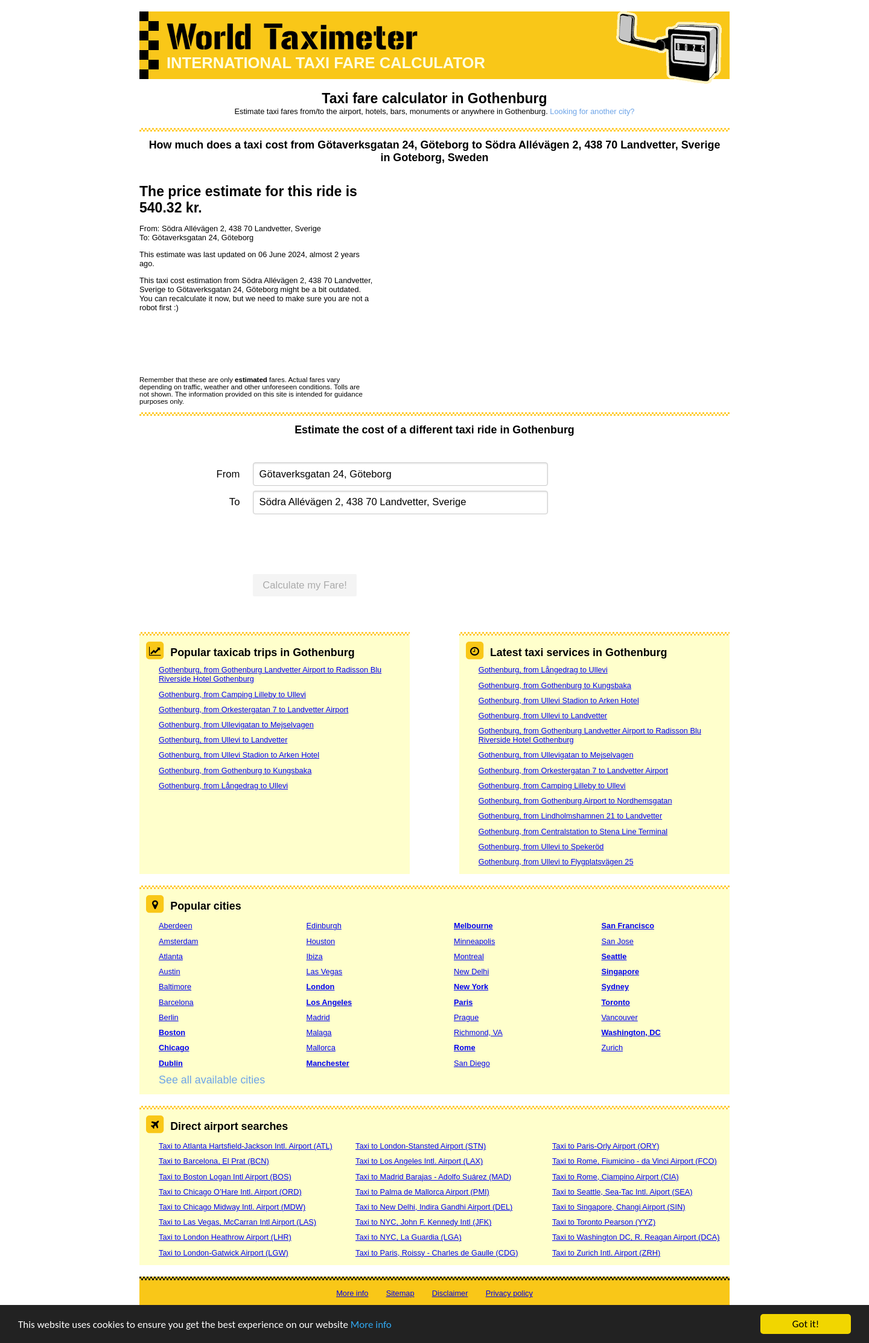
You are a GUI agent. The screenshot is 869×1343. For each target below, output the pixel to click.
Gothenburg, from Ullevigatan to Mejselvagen (236, 724)
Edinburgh (324, 925)
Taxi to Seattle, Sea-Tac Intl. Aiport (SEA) (622, 1191)
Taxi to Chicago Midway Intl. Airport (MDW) (232, 1206)
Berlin (169, 1017)
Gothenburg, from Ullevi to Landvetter (223, 739)
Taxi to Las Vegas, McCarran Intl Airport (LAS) (237, 1222)
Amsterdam (178, 941)
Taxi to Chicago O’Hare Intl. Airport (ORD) (230, 1191)
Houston (321, 941)
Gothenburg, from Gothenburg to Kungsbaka (235, 770)
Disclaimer (450, 1293)
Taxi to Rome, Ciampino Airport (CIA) (615, 1176)
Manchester (328, 1063)
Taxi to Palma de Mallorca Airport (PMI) (422, 1191)
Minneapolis (474, 941)
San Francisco (628, 925)
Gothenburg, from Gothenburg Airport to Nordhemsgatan (575, 800)
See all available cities (212, 1080)
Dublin (171, 1063)
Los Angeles (329, 1002)
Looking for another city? (592, 111)
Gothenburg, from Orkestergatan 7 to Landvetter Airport (253, 709)
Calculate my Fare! (305, 585)
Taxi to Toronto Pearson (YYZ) (603, 1222)
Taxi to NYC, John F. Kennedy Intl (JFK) (423, 1222)
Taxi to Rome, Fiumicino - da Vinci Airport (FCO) (634, 1161)
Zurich (612, 1047)
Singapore (621, 971)
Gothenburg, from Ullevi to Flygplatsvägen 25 (556, 861)
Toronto (616, 1002)
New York (471, 986)
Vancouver (620, 1017)
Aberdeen (176, 925)
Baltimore (175, 986)
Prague (466, 1017)
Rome (465, 1047)
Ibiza (315, 956)
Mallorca (321, 1047)
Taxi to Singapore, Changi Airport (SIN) (619, 1206)
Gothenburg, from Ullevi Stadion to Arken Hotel (239, 754)
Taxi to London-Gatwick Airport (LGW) (223, 1252)
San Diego (472, 1063)
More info (371, 1324)
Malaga (319, 1032)
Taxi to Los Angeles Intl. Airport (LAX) (419, 1161)
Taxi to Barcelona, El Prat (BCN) (214, 1161)
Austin (169, 971)
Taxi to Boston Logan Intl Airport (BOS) (225, 1176)
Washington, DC (631, 1032)
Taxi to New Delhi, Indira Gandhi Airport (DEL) (433, 1206)
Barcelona (176, 1002)
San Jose (618, 941)
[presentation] (231, 343)
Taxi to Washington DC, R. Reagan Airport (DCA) (636, 1237)
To (234, 502)
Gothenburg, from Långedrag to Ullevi (223, 785)
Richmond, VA (478, 1032)
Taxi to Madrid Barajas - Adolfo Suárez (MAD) (433, 1176)
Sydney (615, 986)
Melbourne (473, 925)
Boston (172, 1032)
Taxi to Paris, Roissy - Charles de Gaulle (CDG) (436, 1252)
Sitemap (400, 1293)
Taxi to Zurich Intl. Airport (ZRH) (606, 1252)
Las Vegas (325, 971)
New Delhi (471, 971)
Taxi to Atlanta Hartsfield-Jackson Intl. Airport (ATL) (246, 1145)
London (321, 986)
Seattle (614, 956)
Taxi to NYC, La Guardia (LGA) (408, 1237)
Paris (463, 1002)
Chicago (174, 1047)
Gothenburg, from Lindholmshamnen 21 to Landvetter (570, 815)
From (228, 474)
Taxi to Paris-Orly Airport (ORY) (606, 1145)
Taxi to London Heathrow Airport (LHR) (225, 1237)
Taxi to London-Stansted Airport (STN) (420, 1145)
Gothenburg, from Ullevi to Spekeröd (541, 846)
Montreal (469, 956)
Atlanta (171, 956)
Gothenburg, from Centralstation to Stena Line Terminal (573, 831)
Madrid (318, 1017)
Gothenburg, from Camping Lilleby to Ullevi (232, 694)
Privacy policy (509, 1293)
